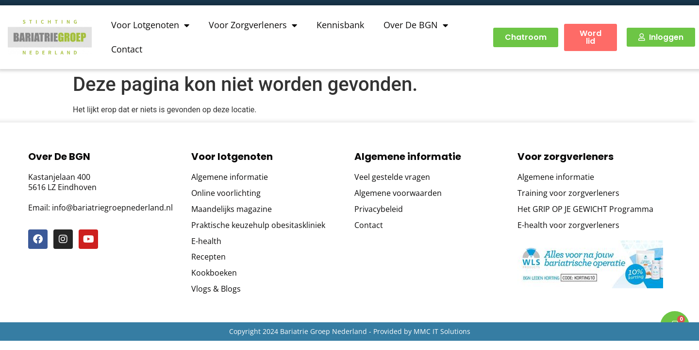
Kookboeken (214, 273)
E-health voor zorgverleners (568, 225)
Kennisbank (340, 25)
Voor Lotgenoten (150, 25)
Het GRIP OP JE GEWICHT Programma (585, 209)
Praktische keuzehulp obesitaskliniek (258, 225)
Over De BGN (415, 25)
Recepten (208, 257)
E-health (206, 241)
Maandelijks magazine (231, 209)
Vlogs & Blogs (216, 289)
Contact (126, 49)
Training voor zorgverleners (568, 193)
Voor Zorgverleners (253, 25)
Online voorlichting (226, 193)
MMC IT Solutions (442, 331)
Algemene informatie (229, 177)
